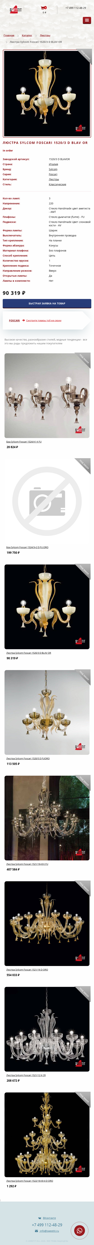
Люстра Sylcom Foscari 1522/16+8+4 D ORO (29, 1180)
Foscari (53, 174)
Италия (53, 164)
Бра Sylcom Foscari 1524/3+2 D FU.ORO (27, 547)
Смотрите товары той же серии (43, 320)
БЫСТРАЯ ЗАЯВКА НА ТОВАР (47, 303)
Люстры (45, 35)
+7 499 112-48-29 (75, 8)
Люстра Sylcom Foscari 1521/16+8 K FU (27, 864)
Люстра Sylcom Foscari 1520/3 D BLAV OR (28, 652)
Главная (9, 35)
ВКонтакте (49, 1218)
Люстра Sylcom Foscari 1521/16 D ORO (27, 969)
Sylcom (53, 169)
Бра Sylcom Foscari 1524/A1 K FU (23, 441)
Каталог (27, 35)
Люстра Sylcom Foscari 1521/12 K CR (26, 1075)
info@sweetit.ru (49, 1231)
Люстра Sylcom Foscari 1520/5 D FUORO (28, 758)
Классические (57, 184)
